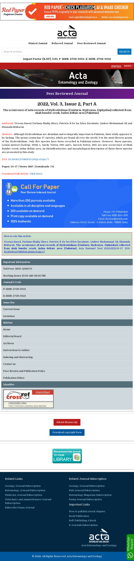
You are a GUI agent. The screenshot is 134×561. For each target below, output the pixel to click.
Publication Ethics (13, 377)
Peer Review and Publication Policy (24, 371)
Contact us (9, 364)
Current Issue (11, 309)
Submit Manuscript (67, 422)
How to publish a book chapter (87, 511)
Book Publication (79, 516)
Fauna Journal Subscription (85, 499)
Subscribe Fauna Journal (19, 507)
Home (6, 329)
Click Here (36, 173)
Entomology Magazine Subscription (90, 495)
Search (124, 51)
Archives (8, 343)
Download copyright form (67, 432)
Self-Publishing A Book (82, 520)
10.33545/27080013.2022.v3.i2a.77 (28, 159)
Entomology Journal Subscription (25, 490)
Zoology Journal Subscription (23, 486)
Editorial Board (12, 336)
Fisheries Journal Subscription (23, 495)
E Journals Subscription (83, 525)
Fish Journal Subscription (84, 490)
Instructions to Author (16, 350)
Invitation (9, 316)
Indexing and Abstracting (18, 357)
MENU (121, 66)
